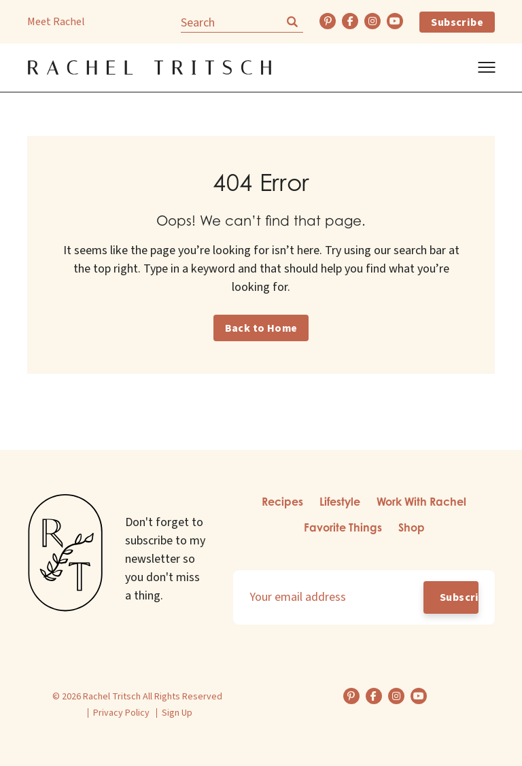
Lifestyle (339, 501)
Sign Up (177, 713)
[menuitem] (282, 502)
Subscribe (457, 22)
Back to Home (261, 328)
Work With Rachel (421, 501)
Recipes (282, 501)
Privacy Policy (121, 713)
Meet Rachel (56, 21)
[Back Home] (149, 67)
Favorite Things (343, 527)
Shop (411, 527)
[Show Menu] (486, 67)
